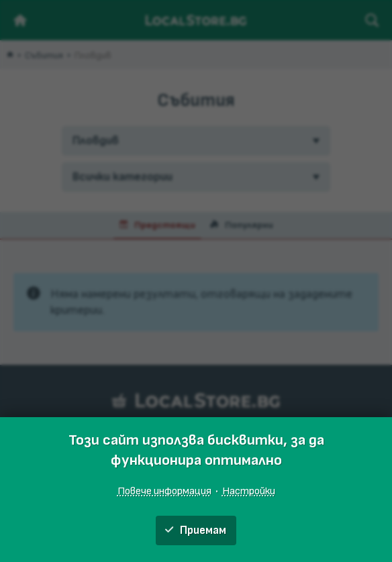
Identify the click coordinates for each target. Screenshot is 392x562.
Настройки (248, 491)
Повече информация (164, 491)
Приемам (195, 530)
